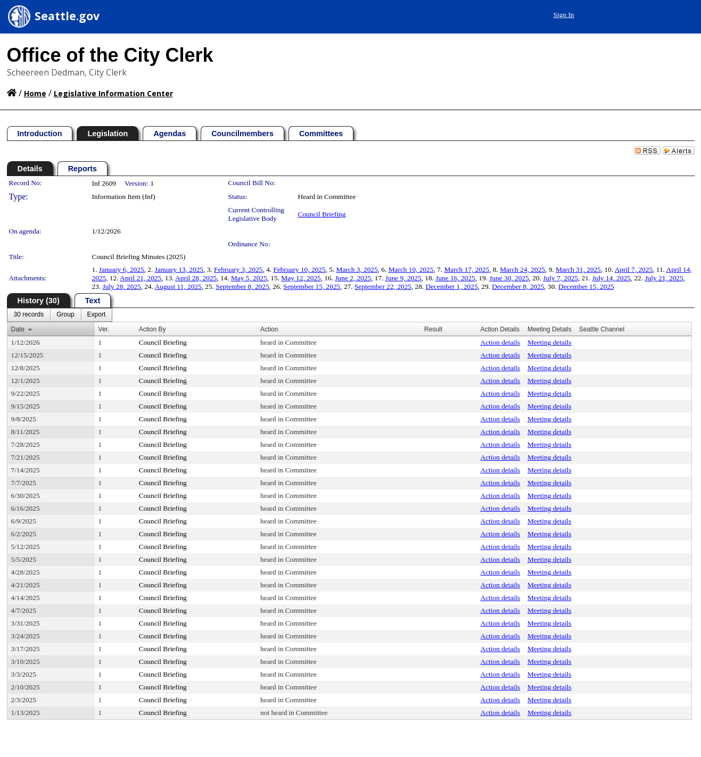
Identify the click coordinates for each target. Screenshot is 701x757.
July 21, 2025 (664, 278)
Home (35, 93)
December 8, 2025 (518, 286)
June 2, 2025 (353, 278)
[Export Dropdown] (96, 315)
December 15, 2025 (586, 286)
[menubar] (60, 315)
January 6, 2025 (121, 269)
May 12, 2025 (300, 278)
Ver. (104, 329)
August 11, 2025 (178, 286)
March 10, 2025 (411, 269)
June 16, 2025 (455, 278)
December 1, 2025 (452, 286)
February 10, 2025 (299, 269)
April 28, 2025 (196, 278)
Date (17, 329)
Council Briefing (322, 214)
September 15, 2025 (311, 286)
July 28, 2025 (122, 286)
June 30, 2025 (509, 278)
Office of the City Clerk (110, 55)
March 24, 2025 (522, 269)
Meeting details (549, 342)
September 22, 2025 (382, 286)
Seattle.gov (67, 16)
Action (269, 329)
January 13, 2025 (179, 269)
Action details (500, 342)
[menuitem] (29, 315)
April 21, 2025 (140, 278)
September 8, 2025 (242, 286)
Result (433, 329)
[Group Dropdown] (65, 315)
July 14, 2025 (611, 278)
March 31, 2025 (578, 269)
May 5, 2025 (249, 278)
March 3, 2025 (357, 269)
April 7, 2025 (634, 269)
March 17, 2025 (466, 269)
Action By (152, 329)
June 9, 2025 (403, 278)
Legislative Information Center (113, 93)
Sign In (564, 15)
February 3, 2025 (238, 269)
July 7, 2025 (560, 278)
